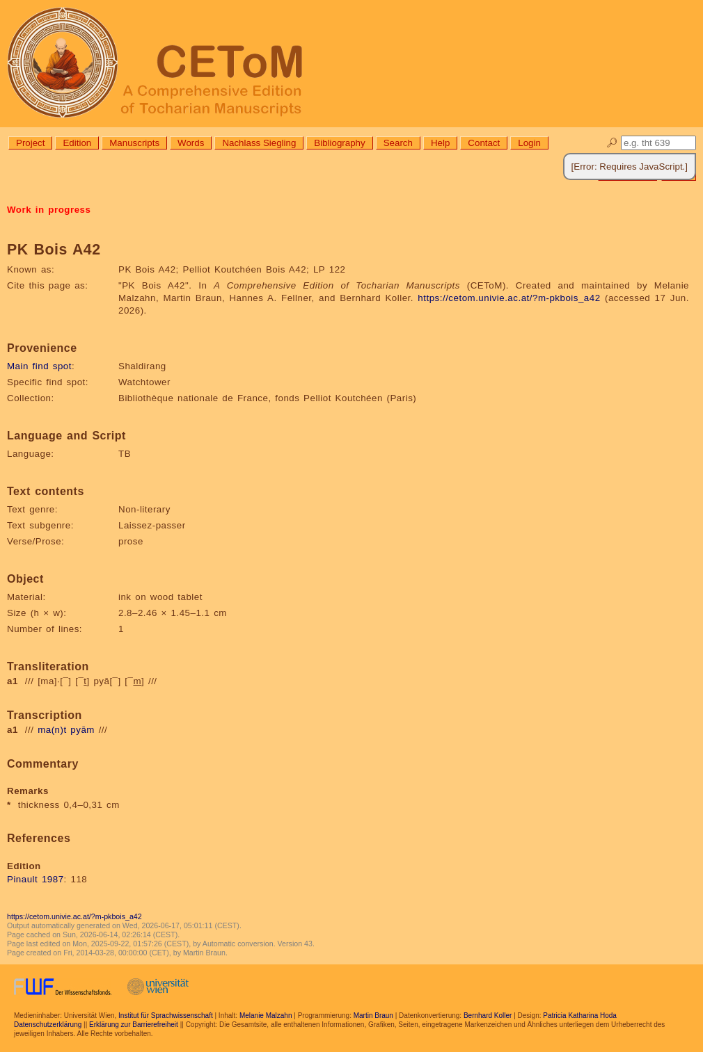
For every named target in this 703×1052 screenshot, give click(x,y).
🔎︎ (612, 143)
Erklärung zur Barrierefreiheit (133, 1024)
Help (440, 143)
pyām (82, 730)
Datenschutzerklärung (47, 1024)
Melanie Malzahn (265, 1015)
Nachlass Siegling (259, 143)
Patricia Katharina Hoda (580, 1015)
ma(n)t (52, 730)
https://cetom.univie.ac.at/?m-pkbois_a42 (509, 298)
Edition (77, 143)
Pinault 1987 (35, 879)
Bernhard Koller (488, 1015)
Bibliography (339, 143)
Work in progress (48, 209)
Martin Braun (373, 1015)
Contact (484, 143)
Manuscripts (134, 143)
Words (190, 143)
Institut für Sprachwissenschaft (165, 1015)
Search (398, 143)
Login (529, 143)
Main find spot (39, 366)
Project (30, 143)
